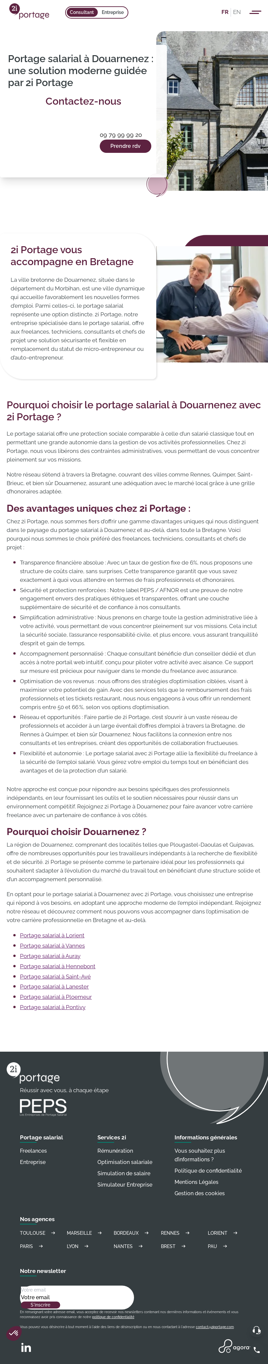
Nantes (129, 1246)
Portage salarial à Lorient (52, 935)
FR (224, 12)
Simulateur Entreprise (124, 1185)
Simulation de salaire (123, 1173)
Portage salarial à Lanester (54, 986)
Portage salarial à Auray (50, 956)
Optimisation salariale (124, 1162)
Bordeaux (132, 1233)
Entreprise (113, 12)
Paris (32, 1246)
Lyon (78, 1246)
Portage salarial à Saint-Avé (55, 976)
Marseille (85, 1233)
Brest (174, 1246)
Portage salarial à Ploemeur (56, 997)
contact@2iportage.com (215, 1327)
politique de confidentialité (113, 1317)
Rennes (176, 1233)
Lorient (223, 1233)
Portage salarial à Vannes (52, 945)
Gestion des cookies (200, 1193)
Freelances (33, 1151)
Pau (218, 1246)
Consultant (82, 12)
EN (237, 12)
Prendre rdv (125, 146)
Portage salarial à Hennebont (57, 966)
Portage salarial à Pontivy (52, 1007)
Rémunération (115, 1151)
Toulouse (38, 1233)
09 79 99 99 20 (121, 134)
